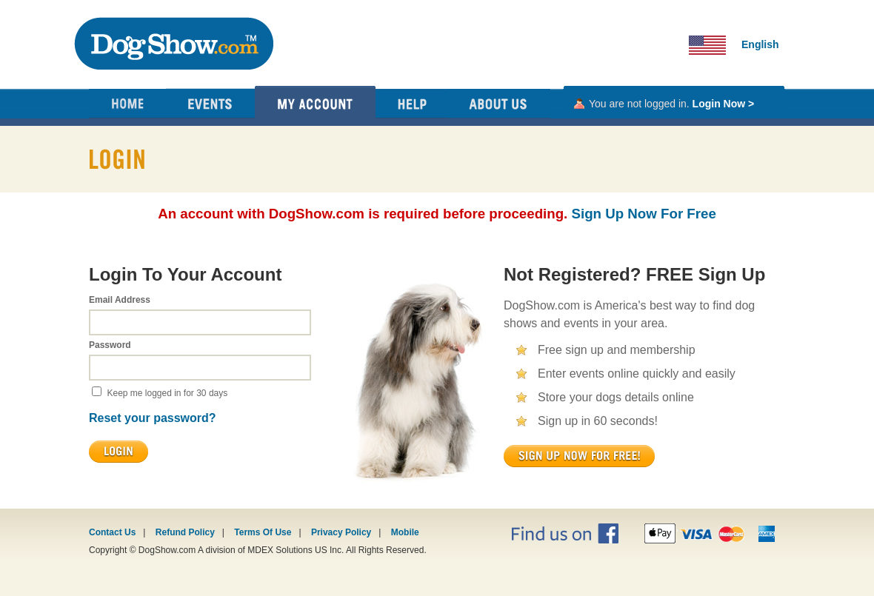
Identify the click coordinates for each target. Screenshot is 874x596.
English (760, 44)
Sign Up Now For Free (644, 213)
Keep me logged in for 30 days (167, 393)
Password (110, 345)
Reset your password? (152, 418)
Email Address (119, 300)
